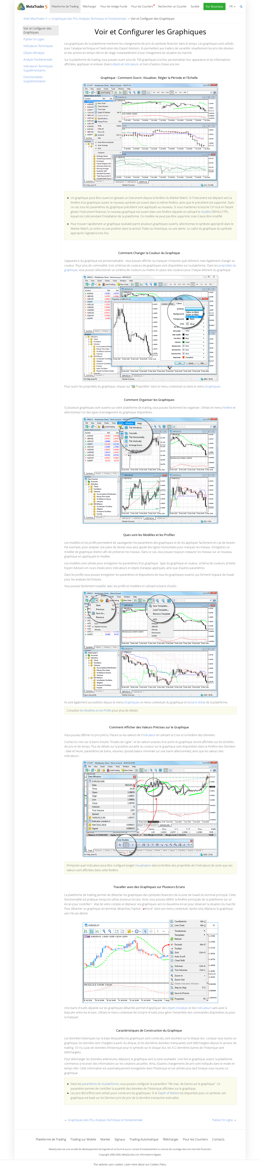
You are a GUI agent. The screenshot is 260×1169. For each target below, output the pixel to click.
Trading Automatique (143, 1139)
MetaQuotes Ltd (130, 1154)
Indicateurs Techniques (38, 46)
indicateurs (131, 64)
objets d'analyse (177, 1008)
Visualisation (143, 865)
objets (116, 64)
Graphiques (212, 386)
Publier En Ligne (33, 39)
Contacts (218, 1139)
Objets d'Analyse (33, 53)
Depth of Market (169, 1093)
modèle (206, 212)
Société (195, 6)
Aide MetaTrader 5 (35, 19)
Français (230, 6)
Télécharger (89, 6)
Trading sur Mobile (83, 1139)
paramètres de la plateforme (100, 1084)
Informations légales (150, 1154)
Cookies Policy (158, 1164)
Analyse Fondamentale (37, 59)
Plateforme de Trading (65, 6)
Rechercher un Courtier (172, 6)
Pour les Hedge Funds (113, 6)
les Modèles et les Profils (95, 710)
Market (105, 1139)
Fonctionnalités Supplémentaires (34, 79)
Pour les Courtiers (142, 6)
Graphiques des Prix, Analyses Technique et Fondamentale (89, 19)
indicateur (148, 735)
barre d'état (197, 702)
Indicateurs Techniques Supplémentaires (38, 68)
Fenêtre (227, 408)
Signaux (119, 1139)
